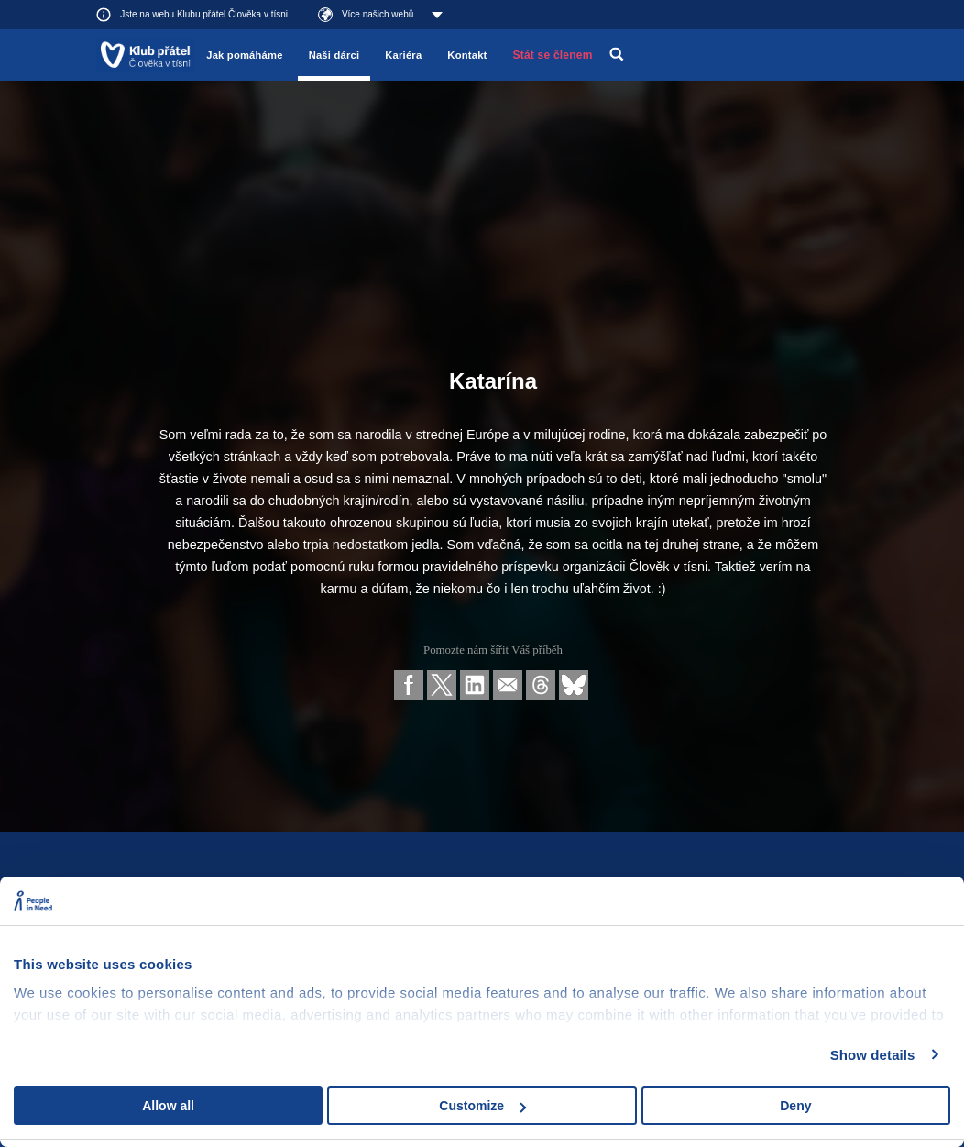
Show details (872, 1055)
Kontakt (467, 55)
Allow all (168, 1105)
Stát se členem (553, 55)
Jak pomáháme (244, 55)
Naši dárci (334, 55)
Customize (482, 1105)
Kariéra (403, 55)
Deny (795, 1105)
